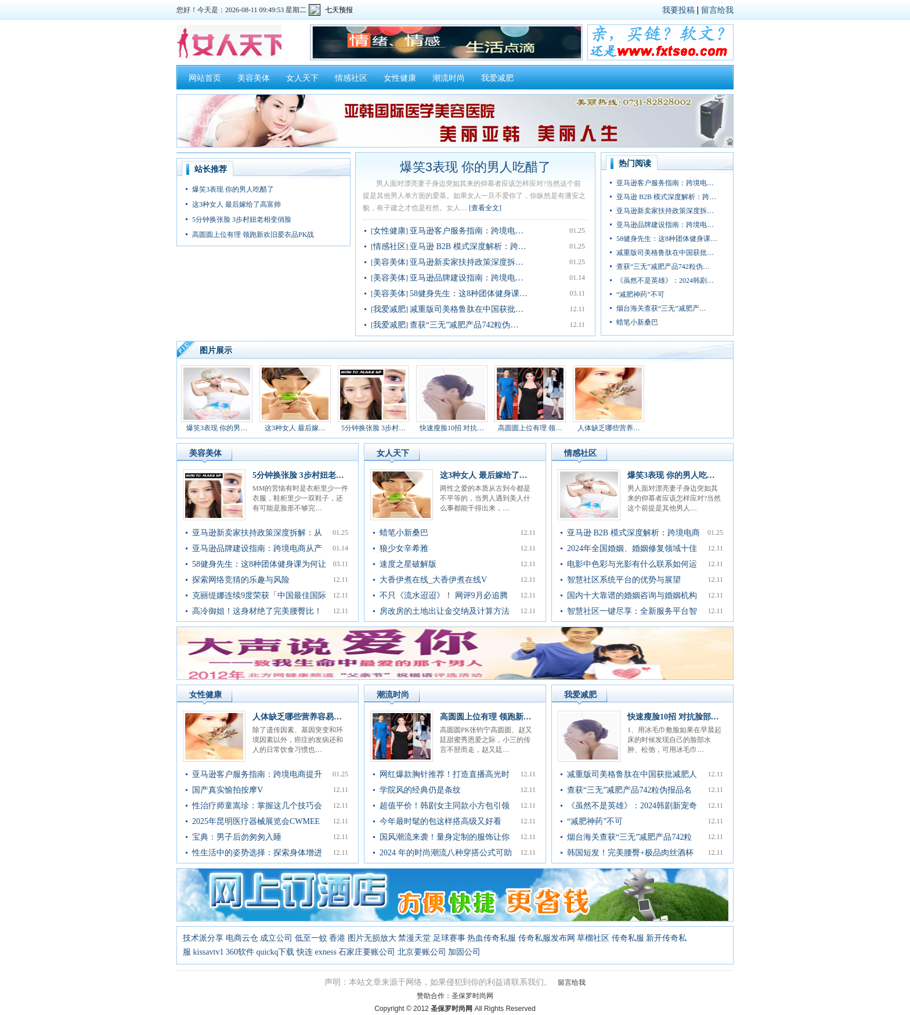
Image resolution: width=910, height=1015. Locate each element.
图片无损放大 (372, 938)
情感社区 (351, 78)
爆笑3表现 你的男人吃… (671, 475)
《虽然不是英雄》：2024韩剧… (665, 280)
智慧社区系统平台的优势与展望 (624, 579)
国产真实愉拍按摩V (227, 790)
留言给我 (717, 10)
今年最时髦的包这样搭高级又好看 (440, 821)
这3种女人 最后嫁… (295, 428)
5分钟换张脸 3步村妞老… (298, 475)
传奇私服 (628, 938)
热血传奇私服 (491, 938)
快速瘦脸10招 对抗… (452, 428)
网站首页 (205, 78)
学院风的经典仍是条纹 (420, 790)
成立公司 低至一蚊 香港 (302, 938)
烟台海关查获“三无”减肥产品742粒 (629, 837)
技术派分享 (203, 938)
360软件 (240, 952)
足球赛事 (449, 938)
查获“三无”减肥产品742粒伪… (464, 325)
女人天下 (302, 78)
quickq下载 (275, 952)
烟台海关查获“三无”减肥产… (661, 308)
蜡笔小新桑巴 (637, 322)
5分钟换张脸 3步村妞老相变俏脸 (241, 219)
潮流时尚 (448, 78)
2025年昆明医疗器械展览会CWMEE (256, 821)
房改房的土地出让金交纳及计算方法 (445, 611)
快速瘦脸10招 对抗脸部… (673, 716)
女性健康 (400, 78)
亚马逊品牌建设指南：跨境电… (466, 277)
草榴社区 (593, 938)
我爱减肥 (497, 78)
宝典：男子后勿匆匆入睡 (236, 837)
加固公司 (464, 952)
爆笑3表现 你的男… (216, 428)
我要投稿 (678, 10)
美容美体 (253, 78)
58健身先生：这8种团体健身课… (469, 293)
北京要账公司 (422, 952)
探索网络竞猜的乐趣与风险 (241, 579)
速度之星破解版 (408, 564)
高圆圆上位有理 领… (530, 428)
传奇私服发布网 (546, 938)
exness (326, 952)
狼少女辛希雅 (404, 548)
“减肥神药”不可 (640, 294)
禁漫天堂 (414, 938)
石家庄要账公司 (366, 952)
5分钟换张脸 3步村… (373, 428)
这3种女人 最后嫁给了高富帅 (236, 204)
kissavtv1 (208, 952)
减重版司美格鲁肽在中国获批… (466, 309)
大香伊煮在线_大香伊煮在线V (433, 579)
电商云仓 (242, 938)
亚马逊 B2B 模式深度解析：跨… (468, 246)
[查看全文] (485, 208)
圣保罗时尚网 (472, 996)
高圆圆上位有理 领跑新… (486, 716)
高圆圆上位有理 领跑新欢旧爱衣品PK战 (253, 235)
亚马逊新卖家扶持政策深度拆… (466, 262)
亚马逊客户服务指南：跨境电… (466, 230)
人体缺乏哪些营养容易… (297, 716)
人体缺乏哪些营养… (608, 428)
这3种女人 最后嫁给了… (484, 475)
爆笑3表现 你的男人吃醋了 (233, 189)
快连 (305, 952)
